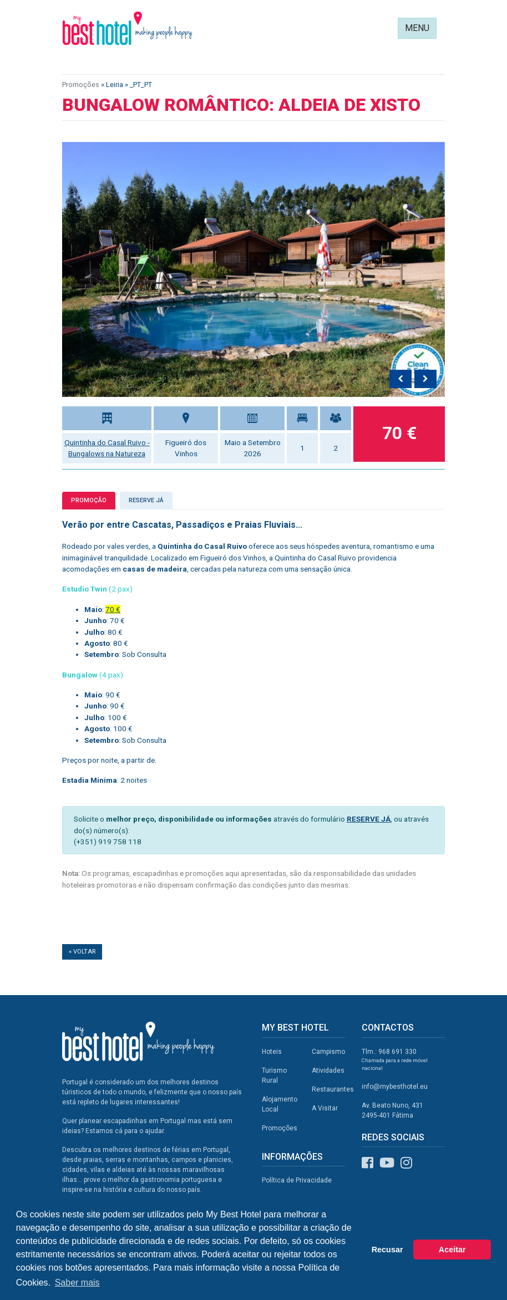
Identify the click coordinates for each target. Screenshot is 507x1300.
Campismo (328, 1052)
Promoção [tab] (89, 500)
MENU (417, 28)
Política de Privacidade (297, 1180)
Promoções (80, 84)
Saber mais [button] (77, 1282)
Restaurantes (333, 1089)
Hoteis (272, 1052)
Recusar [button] (387, 1249)
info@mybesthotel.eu (395, 1086)
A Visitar (325, 1108)
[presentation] (400, 379)
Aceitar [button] (452, 1249)
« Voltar (82, 951)
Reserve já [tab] (146, 500)
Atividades (328, 1070)
